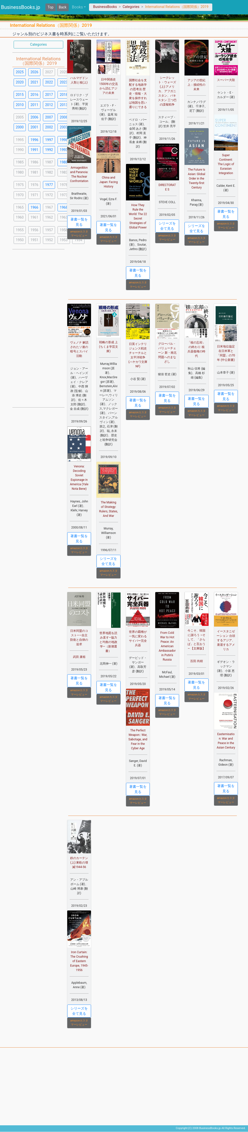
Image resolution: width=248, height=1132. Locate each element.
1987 (49, 162)
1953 (63, 240)
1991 (34, 150)
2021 (34, 82)
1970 (20, 195)
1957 (49, 230)
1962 (49, 217)
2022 (49, 82)
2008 (63, 117)
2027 (49, 72)
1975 (20, 185)
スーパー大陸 (226, 80)
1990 (20, 150)
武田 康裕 (79, 657)
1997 (49, 140)
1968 (63, 207)
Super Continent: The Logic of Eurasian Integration (226, 164)
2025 (20, 72)
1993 (63, 150)
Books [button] (77, 7)
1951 (34, 240)
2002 (49, 127)
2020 (20, 82)
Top (51, 7)
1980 (20, 172)
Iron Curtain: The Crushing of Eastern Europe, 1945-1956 (79, 961)
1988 (63, 162)
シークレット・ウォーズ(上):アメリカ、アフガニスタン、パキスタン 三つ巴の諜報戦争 (167, 91)
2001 (34, 127)
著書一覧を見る (79, 221)
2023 (63, 82)
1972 (49, 195)
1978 (63, 185)
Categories (131, 7)
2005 (20, 117)
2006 (34, 117)
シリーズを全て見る (167, 225)
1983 (63, 172)
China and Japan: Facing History (108, 182)
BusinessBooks (105, 7)
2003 (63, 127)
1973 (63, 195)
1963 (63, 217)
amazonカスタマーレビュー (79, 233)
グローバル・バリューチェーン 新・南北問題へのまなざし (167, 352)
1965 (20, 207)
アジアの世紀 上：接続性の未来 (196, 84)
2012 (49, 105)
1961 (34, 217)
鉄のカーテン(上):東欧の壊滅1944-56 (79, 862)
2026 (34, 72)
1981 (34, 172)
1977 (49, 185)
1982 (49, 172)
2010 (20, 105)
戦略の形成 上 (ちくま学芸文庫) (108, 346)
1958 (63, 230)
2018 (63, 95)
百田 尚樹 (196, 661)
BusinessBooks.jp (20, 7)
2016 (34, 95)
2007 (49, 117)
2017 (49, 95)
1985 (20, 162)
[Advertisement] (38, 327)
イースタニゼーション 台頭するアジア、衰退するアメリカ (226, 640)
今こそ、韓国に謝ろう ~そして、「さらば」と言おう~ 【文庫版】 (196, 639)
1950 (20, 240)
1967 (49, 207)
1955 (20, 230)
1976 (34, 185)
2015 (20, 95)
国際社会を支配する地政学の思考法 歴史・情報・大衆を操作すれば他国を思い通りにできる (138, 93)
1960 (20, 217)
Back (62, 7)
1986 (34, 162)
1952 (49, 240)
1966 (34, 207)
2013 (63, 105)
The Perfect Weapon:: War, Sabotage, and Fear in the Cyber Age (137, 739)
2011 (34, 105)
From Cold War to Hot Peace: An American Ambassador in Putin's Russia (167, 646)
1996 (34, 140)
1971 (34, 195)
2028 (63, 72)
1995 (20, 140)
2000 (20, 127)
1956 (34, 230)
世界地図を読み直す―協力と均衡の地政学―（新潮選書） (108, 642)
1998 (63, 140)
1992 (49, 150)
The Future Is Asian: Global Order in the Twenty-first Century (196, 178)
